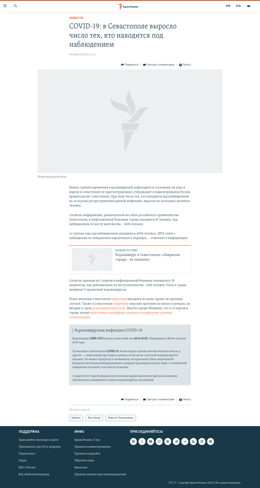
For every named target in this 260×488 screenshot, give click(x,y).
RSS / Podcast (27, 467)
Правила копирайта (87, 453)
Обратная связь (84, 460)
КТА (238, 6)
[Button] (129, 64)
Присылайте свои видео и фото (38, 440)
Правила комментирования (92, 447)
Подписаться (27, 453)
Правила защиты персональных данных (100, 474)
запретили (119, 299)
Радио (23, 460)
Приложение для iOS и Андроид (39, 447)
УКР (228, 6)
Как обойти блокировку (34, 474)
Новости (76, 18)
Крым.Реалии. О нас (87, 440)
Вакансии (80, 467)
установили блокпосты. (109, 308)
